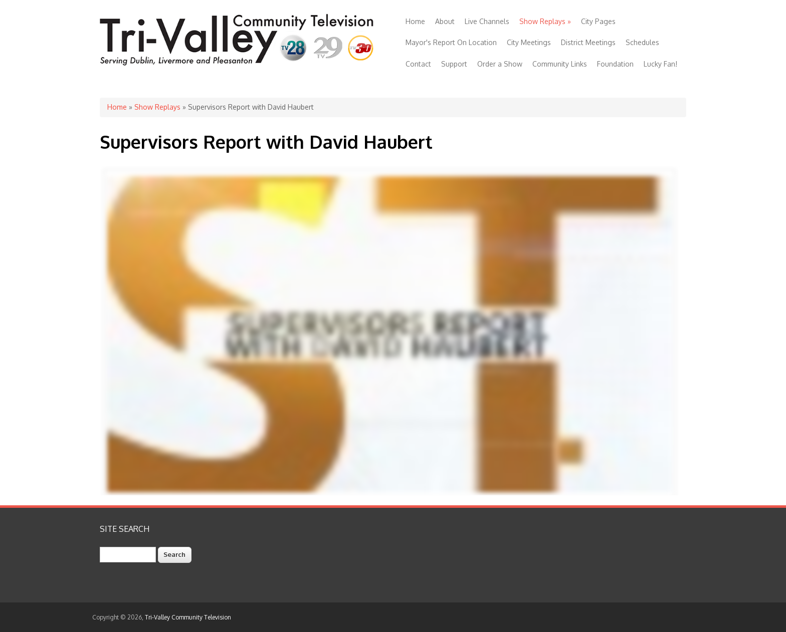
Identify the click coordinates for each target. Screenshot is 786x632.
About (445, 21)
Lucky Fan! (660, 64)
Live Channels (487, 21)
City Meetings (529, 42)
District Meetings (588, 42)
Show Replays (545, 21)
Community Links (559, 64)
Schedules (642, 42)
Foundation (615, 64)
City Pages (598, 21)
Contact (418, 64)
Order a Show (499, 64)
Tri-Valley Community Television (188, 617)
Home (415, 21)
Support (454, 64)
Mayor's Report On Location (451, 42)
